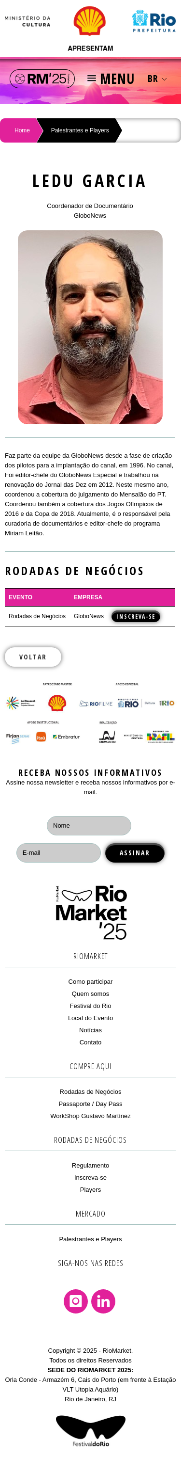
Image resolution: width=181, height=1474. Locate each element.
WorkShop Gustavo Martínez (90, 1116)
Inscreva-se (90, 1177)
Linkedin (103, 1301)
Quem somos (90, 993)
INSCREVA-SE (135, 616)
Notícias (90, 1030)
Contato (91, 1042)
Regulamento (90, 1165)
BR (157, 78)
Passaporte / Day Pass (90, 1103)
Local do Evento (90, 1018)
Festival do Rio (90, 1005)
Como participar (91, 981)
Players (90, 1189)
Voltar (33, 656)
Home (22, 130)
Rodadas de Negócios (91, 1091)
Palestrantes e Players (80, 130)
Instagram (76, 1301)
